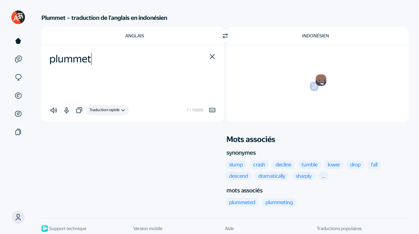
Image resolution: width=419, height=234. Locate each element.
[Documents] (18, 95)
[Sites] (18, 77)
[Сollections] (18, 131)
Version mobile (147, 228)
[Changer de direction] (225, 35)
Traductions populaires (339, 228)
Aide (229, 228)
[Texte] (18, 40)
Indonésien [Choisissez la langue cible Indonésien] (315, 35)
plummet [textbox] (70, 59)
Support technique (64, 228)
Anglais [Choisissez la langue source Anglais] (134, 35)
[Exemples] (18, 59)
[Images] (18, 113)
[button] (18, 217)
